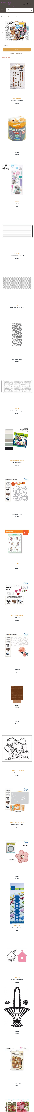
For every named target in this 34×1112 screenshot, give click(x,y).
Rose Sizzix (17, 669)
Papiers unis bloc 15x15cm (17, 460)
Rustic (17, 721)
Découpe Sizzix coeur (17, 824)
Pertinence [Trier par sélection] (17, 45)
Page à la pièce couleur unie (17, 718)
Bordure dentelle (17, 928)
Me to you (17, 204)
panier (17, 1031)
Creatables (17, 925)
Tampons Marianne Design (17, 770)
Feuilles (17, 1080)
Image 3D (17, 563)
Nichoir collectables (17, 979)
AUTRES (17, 356)
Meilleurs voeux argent (16, 410)
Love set (17, 617)
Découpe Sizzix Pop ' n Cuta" (17, 822)
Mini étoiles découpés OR (17, 307)
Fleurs (17, 876)
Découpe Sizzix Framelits (17, 512)
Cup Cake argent (17, 359)
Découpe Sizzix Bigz (17, 874)
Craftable (17, 1029)
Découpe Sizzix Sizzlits (17, 615)
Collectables (17, 977)
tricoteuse (17, 772)
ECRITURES (17, 408)
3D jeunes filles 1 (17, 566)
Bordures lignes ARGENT (17, 255)
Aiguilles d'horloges (17, 100)
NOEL (17, 305)
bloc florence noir (17, 462)
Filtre (16, 49)
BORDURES (17, 253)
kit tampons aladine (17, 150)
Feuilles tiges (17, 1083)
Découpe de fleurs (17, 514)
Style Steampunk (17, 98)
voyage (17, 152)
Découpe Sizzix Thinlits (17, 667)
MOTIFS (17, 201)
